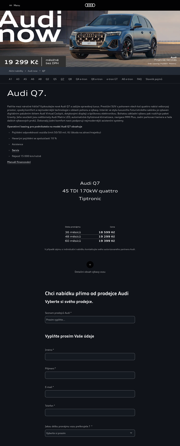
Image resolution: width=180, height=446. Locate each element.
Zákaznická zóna (74, 340)
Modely (14, 340)
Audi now (33, 71)
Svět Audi (15, 386)
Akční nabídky (16, 71)
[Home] (90, 5)
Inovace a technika (130, 340)
